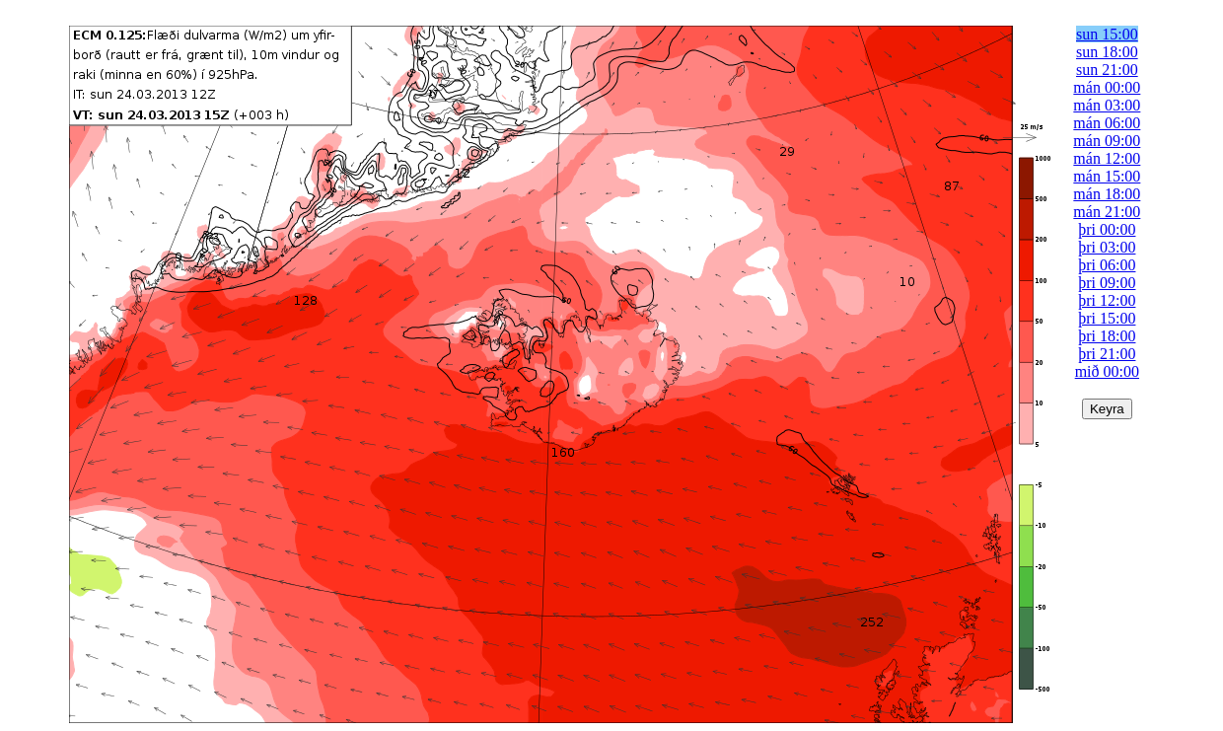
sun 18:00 (1107, 51)
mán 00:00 (1106, 87)
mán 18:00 (1106, 193)
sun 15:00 (1107, 34)
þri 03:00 (1106, 247)
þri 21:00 (1106, 353)
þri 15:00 (1106, 318)
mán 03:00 (1106, 105)
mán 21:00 (1106, 211)
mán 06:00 (1106, 122)
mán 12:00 (1106, 158)
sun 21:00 (1107, 69)
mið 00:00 (1107, 371)
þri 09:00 (1106, 282)
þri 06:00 (1106, 264)
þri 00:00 (1106, 229)
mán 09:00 (1106, 140)
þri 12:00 (1106, 300)
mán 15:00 (1106, 176)
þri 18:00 (1106, 336)
